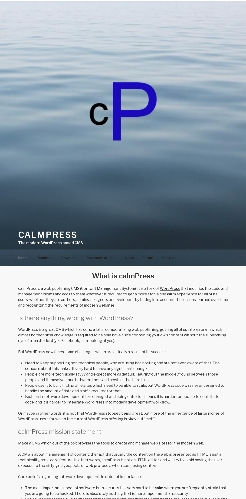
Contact (169, 258)
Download (69, 258)
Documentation (101, 258)
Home (23, 258)
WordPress (170, 288)
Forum (148, 258)
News (129, 258)
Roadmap (44, 258)
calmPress (48, 235)
